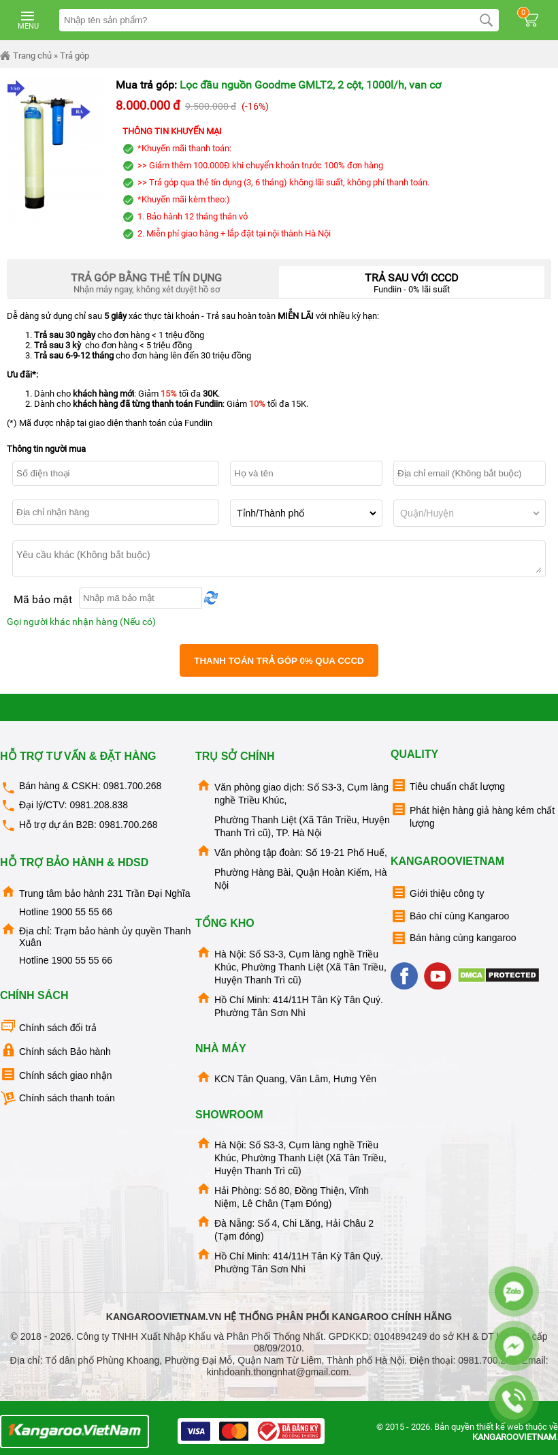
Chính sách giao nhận (56, 1074)
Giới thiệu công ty (438, 892)
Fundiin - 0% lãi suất (411, 280)
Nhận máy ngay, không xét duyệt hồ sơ (146, 280)
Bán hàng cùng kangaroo (453, 938)
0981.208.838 (98, 804)
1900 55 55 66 (81, 911)
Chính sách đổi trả (48, 1026)
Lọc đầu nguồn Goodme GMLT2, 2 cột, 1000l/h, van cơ (310, 84)
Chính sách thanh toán (57, 1098)
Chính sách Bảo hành (55, 1050)
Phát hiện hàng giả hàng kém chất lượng (473, 815)
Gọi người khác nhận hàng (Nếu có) (81, 621)
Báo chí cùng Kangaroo (450, 916)
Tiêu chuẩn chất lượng (448, 785)
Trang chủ (26, 55)
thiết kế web (499, 1427)
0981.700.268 (132, 785)
